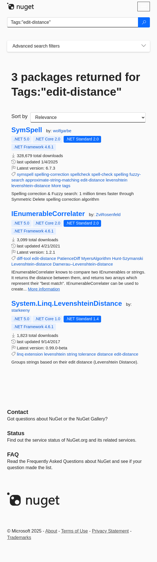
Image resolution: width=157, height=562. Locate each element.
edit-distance (92, 180)
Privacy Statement (110, 531)
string (72, 354)
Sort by (19, 116)
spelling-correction (52, 174)
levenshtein (116, 180)
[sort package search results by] (88, 117)
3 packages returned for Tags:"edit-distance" (75, 84)
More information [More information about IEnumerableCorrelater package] (44, 289)
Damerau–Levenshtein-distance (83, 264)
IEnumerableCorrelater (48, 214)
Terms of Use (74, 531)
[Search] (144, 22)
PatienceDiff (68, 258)
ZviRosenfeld (108, 214)
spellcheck (80, 174)
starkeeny (20, 310)
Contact (17, 412)
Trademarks (19, 537)
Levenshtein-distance (31, 264)
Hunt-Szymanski (127, 258)
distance (105, 354)
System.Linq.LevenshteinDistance (66, 303)
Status (15, 433)
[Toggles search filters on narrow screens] (143, 46)
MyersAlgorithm (96, 258)
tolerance (87, 354)
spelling (121, 174)
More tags (60, 185)
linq (20, 354)
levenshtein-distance (30, 185)
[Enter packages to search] (72, 22)
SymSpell (26, 130)
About (51, 531)
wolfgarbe (62, 130)
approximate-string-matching (52, 180)
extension (34, 354)
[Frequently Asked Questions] (13, 454)
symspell (25, 174)
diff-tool (24, 258)
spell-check (102, 174)
